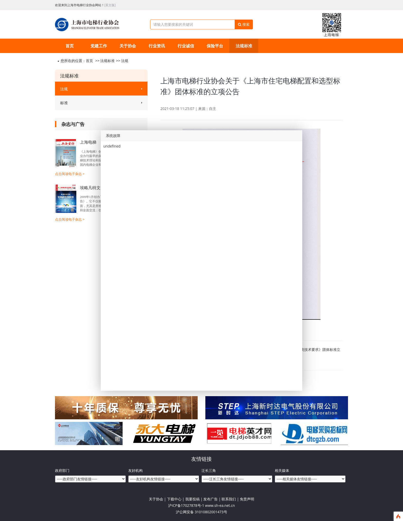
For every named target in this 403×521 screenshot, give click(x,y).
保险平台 (215, 46)
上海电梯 (88, 142)
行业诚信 (186, 46)
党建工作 (98, 46)
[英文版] (110, 5)
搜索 (244, 24)
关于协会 (128, 46)
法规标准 (244, 46)
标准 (101, 103)
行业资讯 (157, 46)
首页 (70, 46)
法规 (124, 60)
